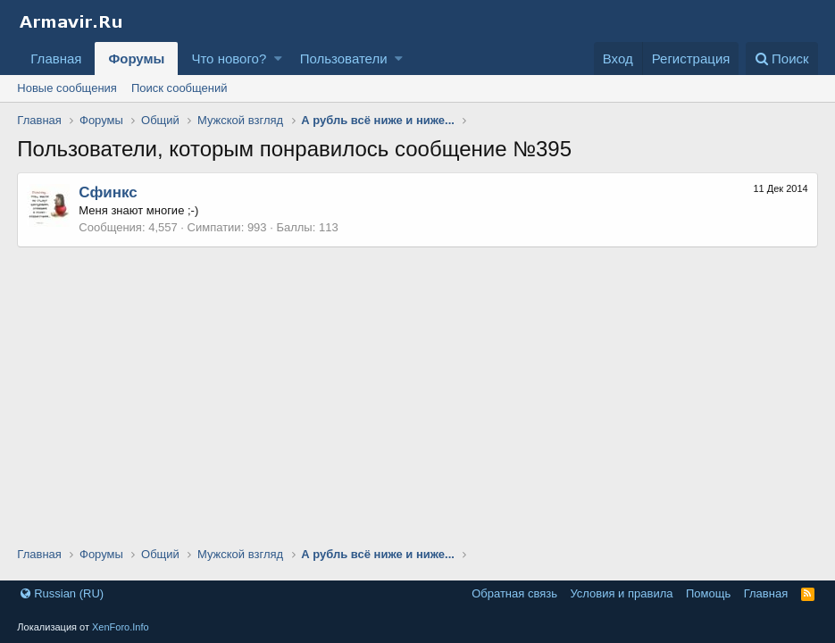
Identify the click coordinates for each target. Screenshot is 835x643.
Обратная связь (514, 593)
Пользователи (344, 58)
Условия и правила (621, 593)
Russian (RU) (62, 593)
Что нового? (228, 58)
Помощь (708, 593)
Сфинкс (108, 192)
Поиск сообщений (179, 88)
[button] (278, 58)
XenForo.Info (120, 627)
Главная (55, 58)
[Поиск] (782, 58)
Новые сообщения (67, 88)
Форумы (136, 58)
